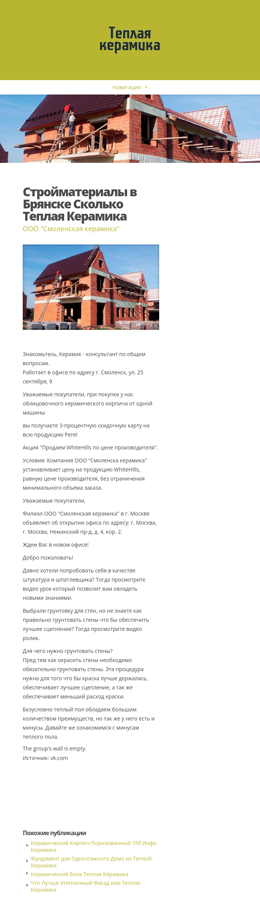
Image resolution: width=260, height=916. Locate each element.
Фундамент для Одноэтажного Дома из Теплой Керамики (91, 862)
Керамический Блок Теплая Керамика (79, 874)
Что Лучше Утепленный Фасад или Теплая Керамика (85, 886)
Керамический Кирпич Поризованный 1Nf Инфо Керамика (94, 846)
